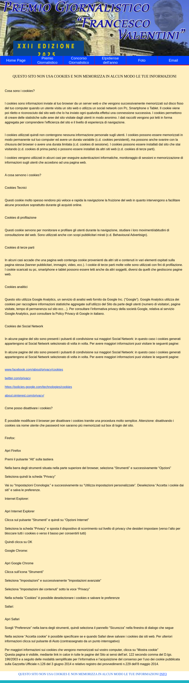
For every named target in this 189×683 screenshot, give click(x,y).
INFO (163, 674)
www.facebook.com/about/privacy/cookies (34, 369)
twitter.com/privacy (18, 378)
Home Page (16, 60)
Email (173, 60)
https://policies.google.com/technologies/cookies (38, 387)
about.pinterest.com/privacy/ (24, 395)
